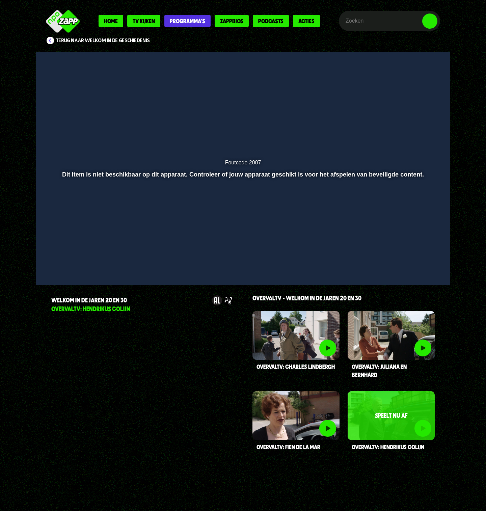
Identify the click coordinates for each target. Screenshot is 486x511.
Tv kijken (144, 21)
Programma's (187, 21)
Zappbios (231, 21)
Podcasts (271, 21)
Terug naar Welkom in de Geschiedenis (103, 40)
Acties (306, 21)
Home (111, 21)
